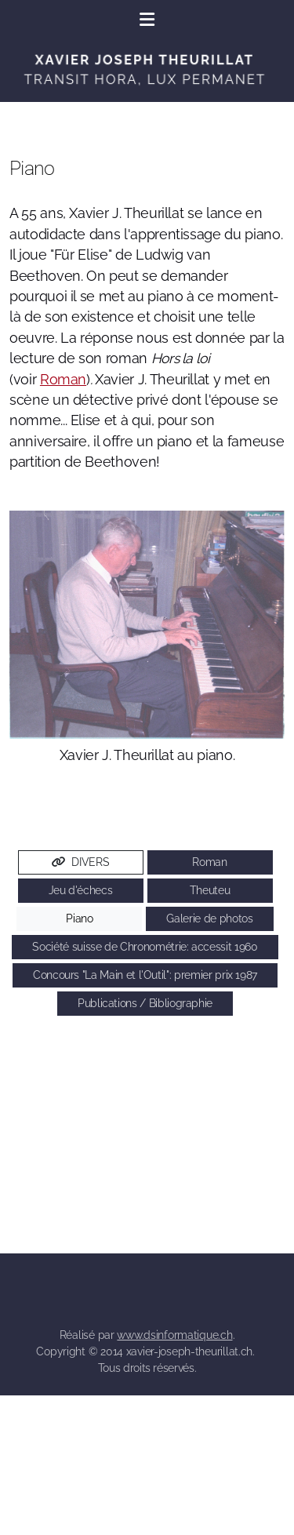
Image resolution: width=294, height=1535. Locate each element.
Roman (63, 379)
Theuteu (210, 890)
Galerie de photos (209, 918)
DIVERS (81, 862)
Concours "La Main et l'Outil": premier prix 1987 (145, 975)
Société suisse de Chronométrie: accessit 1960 (144, 946)
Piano (79, 918)
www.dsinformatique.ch (174, 1335)
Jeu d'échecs (81, 890)
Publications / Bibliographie (145, 1003)
